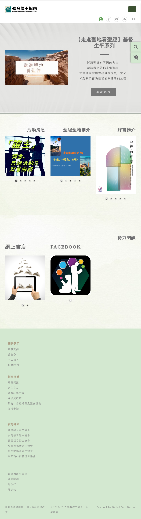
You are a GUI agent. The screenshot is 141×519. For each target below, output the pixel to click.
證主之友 (13, 387)
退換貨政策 (15, 398)
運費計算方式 (16, 393)
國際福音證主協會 (19, 430)
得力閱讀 (13, 479)
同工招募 (13, 359)
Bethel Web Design (124, 507)
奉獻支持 (13, 349)
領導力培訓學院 (17, 473)
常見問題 (13, 382)
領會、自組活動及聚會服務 (24, 403)
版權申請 (13, 408)
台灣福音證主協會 (19, 435)
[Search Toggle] (134, 19)
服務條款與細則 (14, 507)
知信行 (12, 484)
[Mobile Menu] (132, 9)
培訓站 (12, 489)
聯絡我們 (13, 365)
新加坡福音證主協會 (20, 451)
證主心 (12, 354)
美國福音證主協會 (19, 440)
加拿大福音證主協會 (20, 445)
